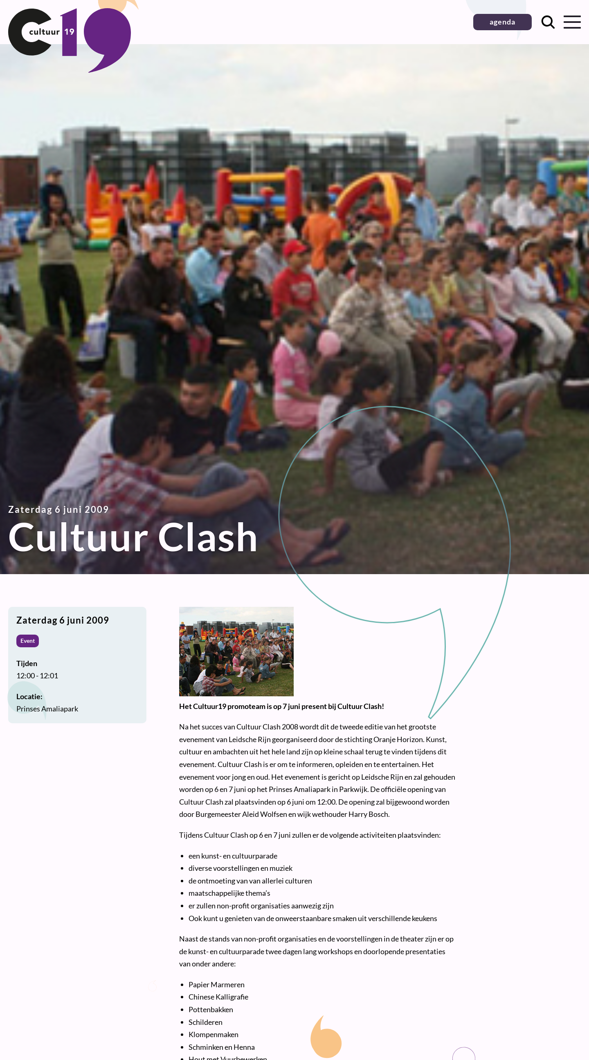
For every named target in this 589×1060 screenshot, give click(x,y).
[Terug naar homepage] (69, 69)
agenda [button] (502, 21)
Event (27, 640)
